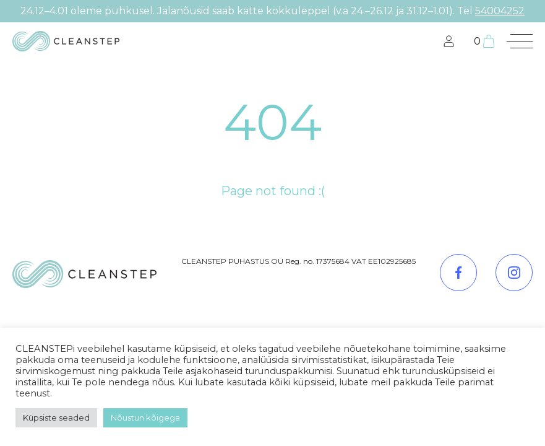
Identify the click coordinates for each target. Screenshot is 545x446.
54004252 (500, 11)
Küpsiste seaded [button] (56, 417)
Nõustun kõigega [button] (145, 417)
